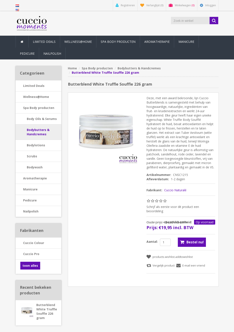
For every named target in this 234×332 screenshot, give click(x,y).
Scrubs (32, 156)
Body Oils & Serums (42, 119)
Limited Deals (44, 42)
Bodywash (35, 167)
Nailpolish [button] (52, 53)
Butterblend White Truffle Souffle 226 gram (46, 311)
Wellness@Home (36, 97)
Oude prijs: (154, 222)
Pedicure (30, 200)
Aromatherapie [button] (157, 42)
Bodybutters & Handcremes (38, 132)
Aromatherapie (35, 178)
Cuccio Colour (33, 243)
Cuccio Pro (31, 254)
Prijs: (152, 227)
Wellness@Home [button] (78, 42)
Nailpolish (30, 211)
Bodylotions (36, 145)
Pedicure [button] (27, 53)
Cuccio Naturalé (175, 190)
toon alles (30, 265)
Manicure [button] (186, 42)
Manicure (30, 189)
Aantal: (152, 241)
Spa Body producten (38, 108)
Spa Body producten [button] (118, 42)
